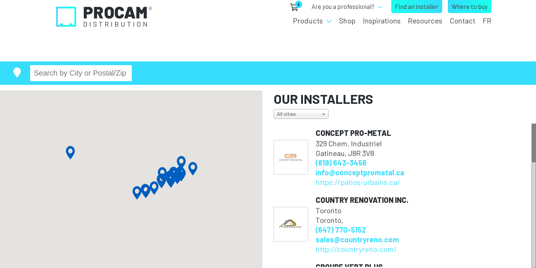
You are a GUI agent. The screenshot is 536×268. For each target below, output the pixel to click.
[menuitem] (485, 20)
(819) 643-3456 (341, 162)
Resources (425, 20)
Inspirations (382, 20)
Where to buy (470, 6)
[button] (137, 193)
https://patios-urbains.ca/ (358, 182)
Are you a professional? (343, 6)
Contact (462, 20)
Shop (347, 20)
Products (308, 20)
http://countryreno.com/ (356, 249)
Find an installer (416, 6)
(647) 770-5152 (341, 229)
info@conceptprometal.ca (360, 172)
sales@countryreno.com (357, 239)
